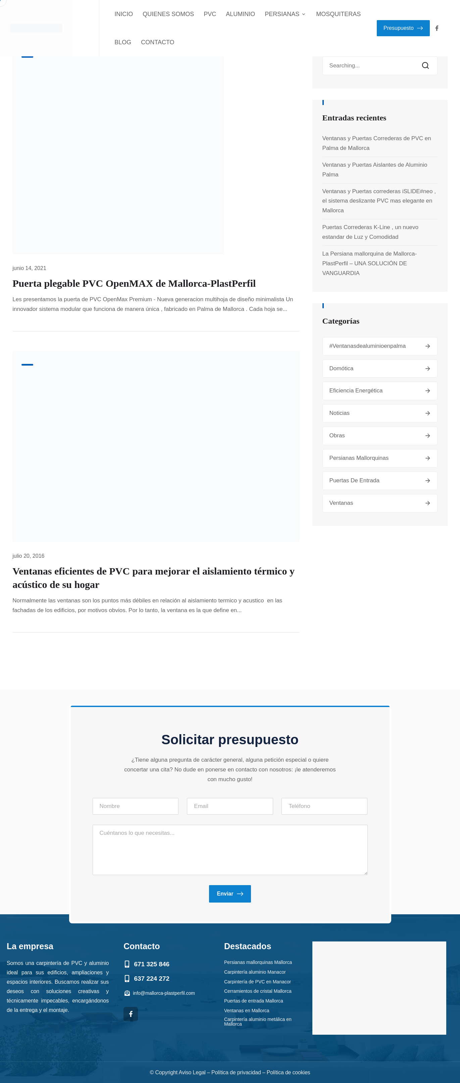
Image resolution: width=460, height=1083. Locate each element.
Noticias (339, 413)
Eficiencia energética (356, 390)
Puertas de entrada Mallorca (253, 1000)
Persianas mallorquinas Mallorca (258, 962)
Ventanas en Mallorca (246, 1010)
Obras (337, 435)
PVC (210, 14)
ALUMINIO (240, 14)
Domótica (341, 368)
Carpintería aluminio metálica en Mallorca (258, 1021)
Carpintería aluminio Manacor (255, 971)
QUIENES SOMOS (168, 14)
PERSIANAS (285, 14)
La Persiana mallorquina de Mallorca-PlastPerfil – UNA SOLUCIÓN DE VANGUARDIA (369, 263)
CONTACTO (157, 42)
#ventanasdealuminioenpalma (367, 346)
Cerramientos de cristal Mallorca (258, 990)
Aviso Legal (191, 1072)
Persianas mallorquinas (359, 458)
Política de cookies (288, 1072)
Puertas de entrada (354, 480)
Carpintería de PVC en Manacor (257, 981)
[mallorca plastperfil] (379, 988)
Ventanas (341, 503)
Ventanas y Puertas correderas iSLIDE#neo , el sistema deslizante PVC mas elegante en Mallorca (379, 201)
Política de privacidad (236, 1072)
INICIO (123, 14)
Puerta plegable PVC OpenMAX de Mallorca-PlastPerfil (134, 283)
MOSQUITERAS (338, 14)
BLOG (122, 42)
